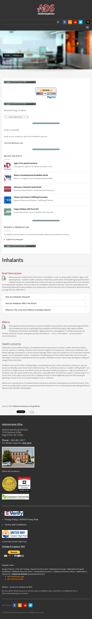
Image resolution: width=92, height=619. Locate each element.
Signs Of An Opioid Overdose (25, 163)
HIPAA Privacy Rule (28, 519)
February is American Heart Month (27, 187)
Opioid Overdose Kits (39, 569)
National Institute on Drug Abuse (26, 406)
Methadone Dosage (58, 569)
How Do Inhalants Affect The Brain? (21, 303)
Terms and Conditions (16, 524)
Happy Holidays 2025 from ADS (26, 209)
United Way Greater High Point (14, 541)
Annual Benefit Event (28, 574)
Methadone (81, 571)
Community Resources (43, 571)
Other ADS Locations (11, 471)
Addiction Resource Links (22, 571)
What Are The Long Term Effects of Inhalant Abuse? (28, 310)
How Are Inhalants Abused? (17, 297)
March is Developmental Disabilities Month (31, 175)
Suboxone (6, 574)
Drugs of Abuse (8, 569)
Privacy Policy (11, 519)
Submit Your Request (14, 239)
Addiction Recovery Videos (64, 571)
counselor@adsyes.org (13, 143)
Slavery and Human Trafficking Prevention (31, 197)
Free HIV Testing (22, 569)
